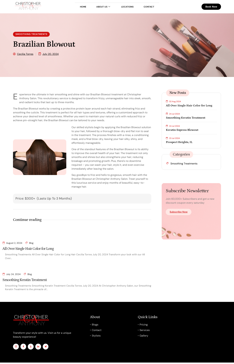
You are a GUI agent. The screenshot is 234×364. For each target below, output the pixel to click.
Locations (129, 6)
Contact (154, 6)
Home (77, 6)
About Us (101, 6)
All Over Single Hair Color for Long (28, 279)
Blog (31, 273)
